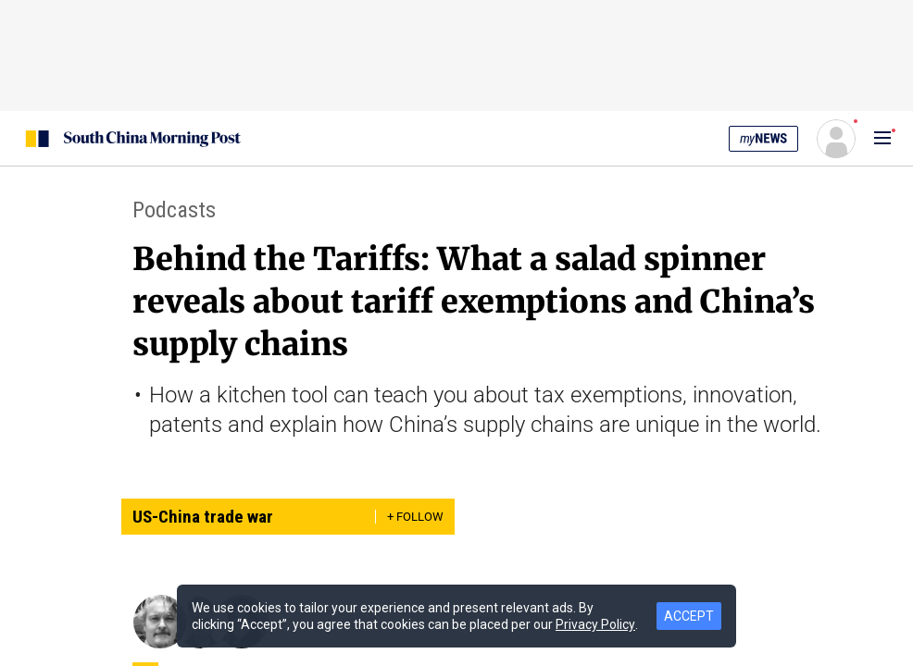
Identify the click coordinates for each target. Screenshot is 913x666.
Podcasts (174, 210)
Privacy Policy (595, 624)
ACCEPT (689, 616)
